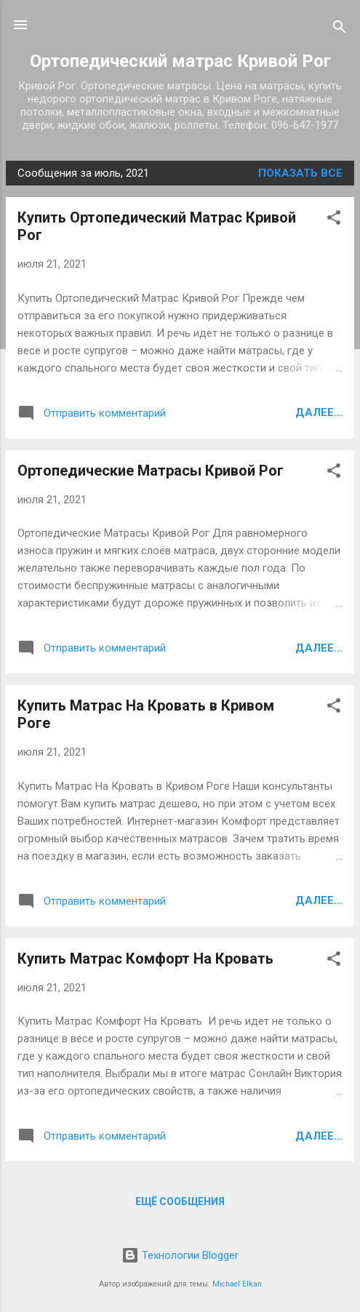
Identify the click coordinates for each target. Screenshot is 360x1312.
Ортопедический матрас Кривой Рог (180, 61)
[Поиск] (339, 29)
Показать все (300, 173)
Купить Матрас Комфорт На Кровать (145, 958)
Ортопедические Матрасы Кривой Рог (150, 470)
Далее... (319, 412)
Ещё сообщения (180, 1201)
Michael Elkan (237, 1284)
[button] (334, 220)
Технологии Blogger (180, 1255)
